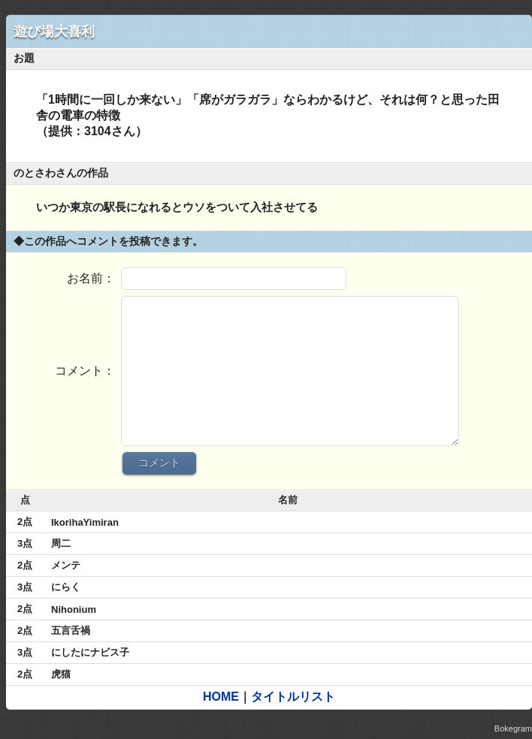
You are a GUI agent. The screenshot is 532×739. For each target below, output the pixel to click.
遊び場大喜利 (54, 31)
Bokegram (513, 728)
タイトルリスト (293, 696)
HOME (221, 696)
